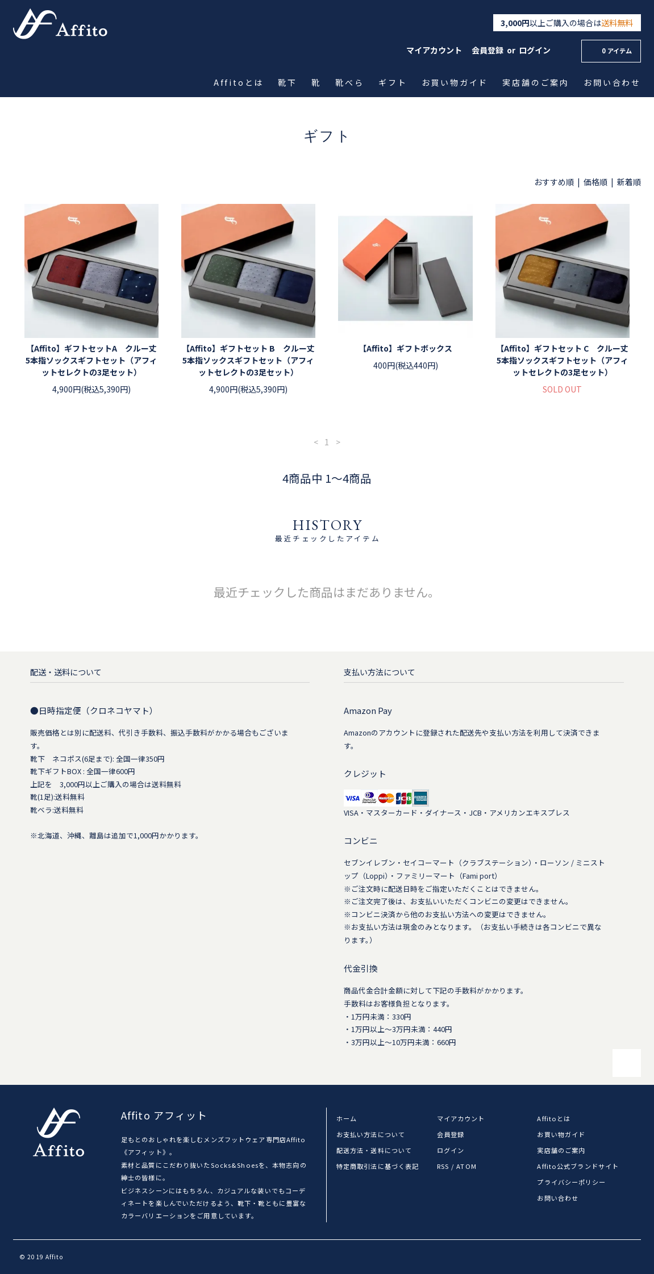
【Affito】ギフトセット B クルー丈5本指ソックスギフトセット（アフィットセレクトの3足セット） (248, 360)
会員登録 (487, 50)
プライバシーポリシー (571, 1182)
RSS (443, 1166)
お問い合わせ (613, 82)
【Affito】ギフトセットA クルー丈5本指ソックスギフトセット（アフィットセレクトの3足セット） (91, 360)
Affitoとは (239, 82)
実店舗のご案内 (536, 82)
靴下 (288, 82)
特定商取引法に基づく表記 (377, 1166)
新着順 (629, 181)
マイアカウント (434, 50)
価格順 (595, 181)
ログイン (535, 50)
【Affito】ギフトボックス (405, 348)
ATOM (466, 1166)
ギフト (393, 82)
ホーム (346, 1118)
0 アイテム (610, 50)
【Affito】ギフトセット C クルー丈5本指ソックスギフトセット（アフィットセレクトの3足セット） (562, 360)
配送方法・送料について (374, 1150)
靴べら (350, 82)
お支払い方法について (370, 1134)
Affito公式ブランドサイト (578, 1166)
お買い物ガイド (455, 82)
